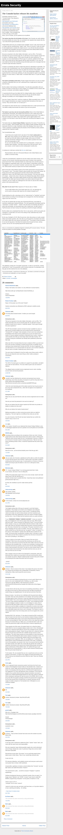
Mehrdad (7, 468)
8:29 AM (7, 464)
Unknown (7, 311)
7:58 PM (7, 297)
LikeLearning (8, 489)
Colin (6, 663)
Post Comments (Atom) (27, 831)
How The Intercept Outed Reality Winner (58, 39)
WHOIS (7, 433)
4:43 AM (7, 692)
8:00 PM (7, 308)
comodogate (14, 278)
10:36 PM (7, 373)
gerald (7, 710)
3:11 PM (7, 502)
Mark (6, 804)
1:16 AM (7, 684)
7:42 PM (7, 800)
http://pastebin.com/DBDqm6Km (10, 24)
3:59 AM (7, 420)
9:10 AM (7, 815)
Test (6, 695)
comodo (8, 278)
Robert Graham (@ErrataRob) (53, 14)
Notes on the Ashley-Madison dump (54, 142)
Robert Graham (9, 300)
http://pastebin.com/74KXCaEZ (10, 21)
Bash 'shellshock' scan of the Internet (58, 90)
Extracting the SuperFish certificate (58, 52)
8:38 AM (7, 486)
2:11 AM (7, 391)
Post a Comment (8, 819)
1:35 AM (7, 728)
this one (24, 150)
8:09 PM (7, 315)
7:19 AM (7, 452)
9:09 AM (7, 808)
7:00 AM (7, 699)
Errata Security (11, 5)
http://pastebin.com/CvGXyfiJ (9, 27)
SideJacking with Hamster (53, 65)
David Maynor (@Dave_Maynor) (54, 18)
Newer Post (5, 825)
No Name (7, 796)
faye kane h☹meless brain (13, 791)
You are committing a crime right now (54, 26)
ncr (6, 424)
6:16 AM (7, 445)
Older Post (42, 825)
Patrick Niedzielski (10, 285)
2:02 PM (7, 737)
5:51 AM (7, 429)
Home (24, 825)
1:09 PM (7, 495)
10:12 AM (7, 574)
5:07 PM (7, 793)
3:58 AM (7, 720)
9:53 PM (7, 563)
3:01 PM (7, 659)
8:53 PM (7, 357)
